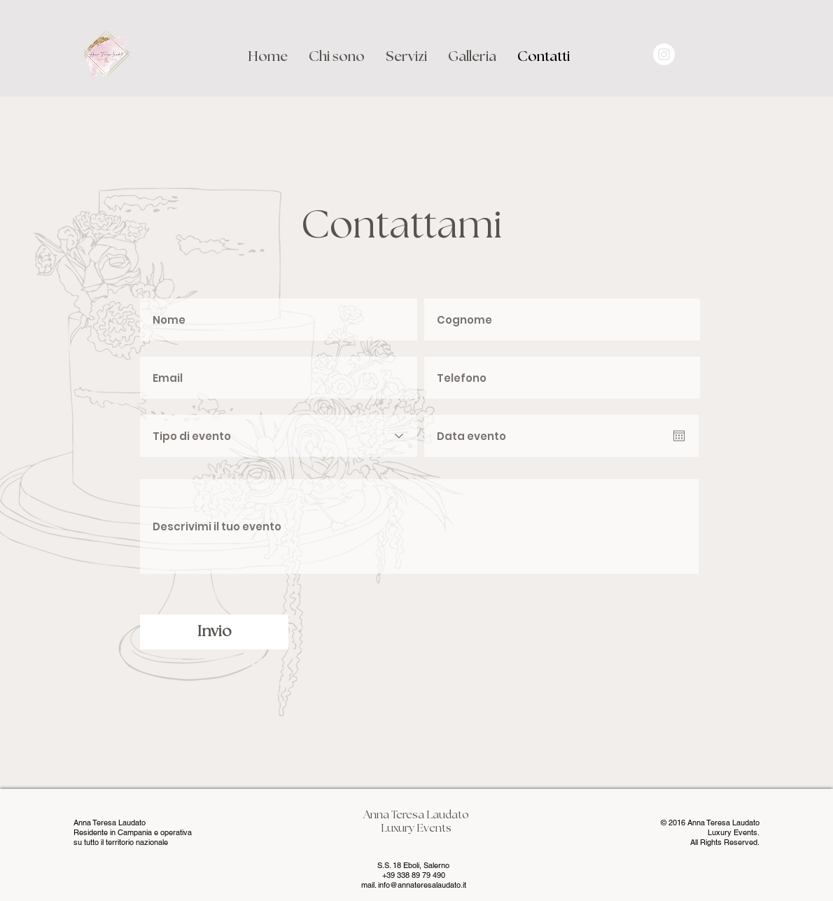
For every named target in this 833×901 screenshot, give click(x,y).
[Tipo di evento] (278, 436)
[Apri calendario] (679, 435)
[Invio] (214, 631)
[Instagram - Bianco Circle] (664, 54)
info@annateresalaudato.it (422, 885)
